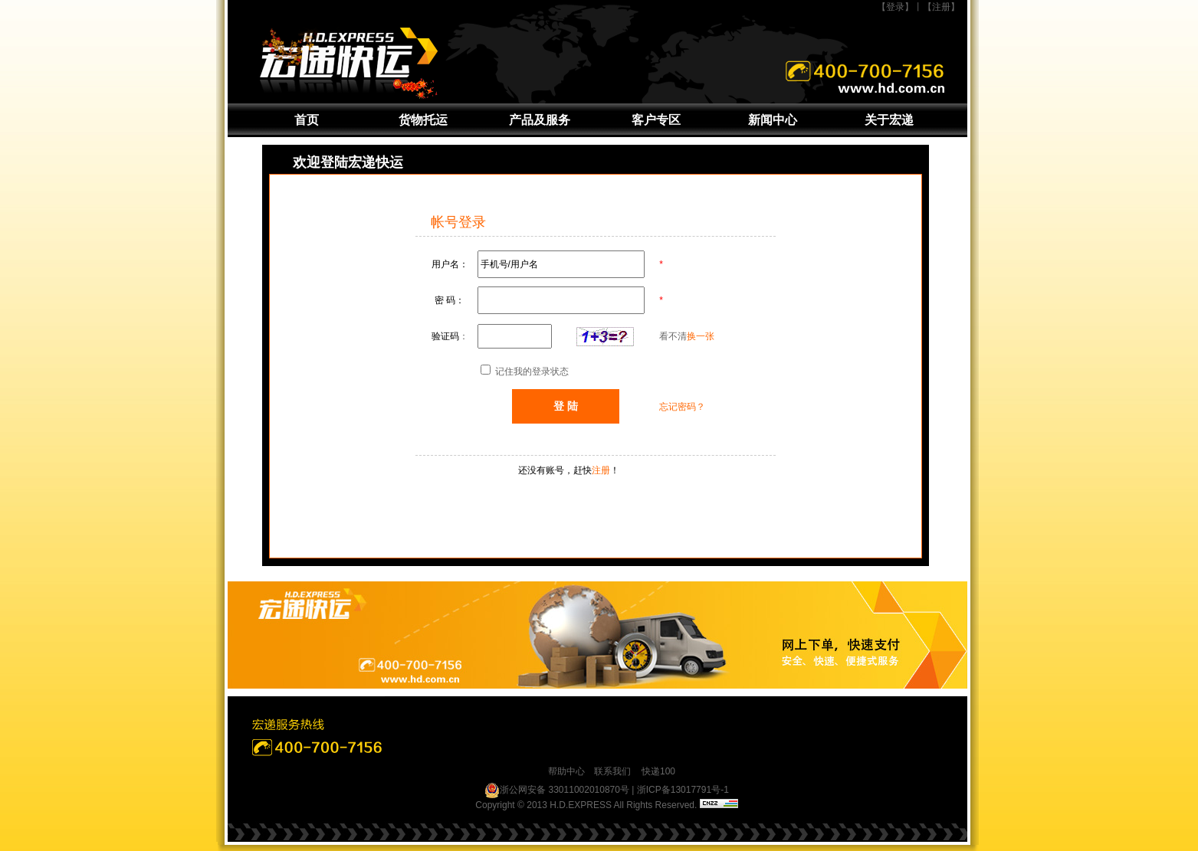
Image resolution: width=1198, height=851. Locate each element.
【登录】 (895, 7)
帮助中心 (566, 771)
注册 (601, 470)
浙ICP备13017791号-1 (683, 789)
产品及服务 (539, 119)
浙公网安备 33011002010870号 (556, 790)
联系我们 (612, 771)
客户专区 (656, 119)
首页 (306, 119)
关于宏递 (889, 119)
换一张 (700, 336)
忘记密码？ (682, 406)
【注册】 (941, 7)
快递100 (658, 771)
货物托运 (423, 119)
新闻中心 (772, 119)
